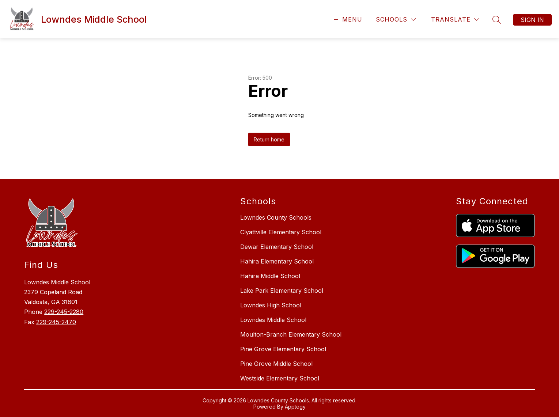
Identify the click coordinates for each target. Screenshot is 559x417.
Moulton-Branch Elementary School (290, 334)
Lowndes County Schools (275, 217)
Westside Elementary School (279, 378)
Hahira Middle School (270, 276)
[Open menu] (347, 19)
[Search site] (496, 19)
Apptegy (295, 406)
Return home (269, 139)
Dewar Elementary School (276, 246)
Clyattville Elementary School (280, 232)
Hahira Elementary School (277, 261)
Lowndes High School (270, 305)
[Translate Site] (455, 19)
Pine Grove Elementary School (283, 349)
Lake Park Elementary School (281, 290)
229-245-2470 (56, 322)
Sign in (532, 19)
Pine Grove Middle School (276, 363)
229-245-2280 (63, 311)
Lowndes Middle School (273, 319)
